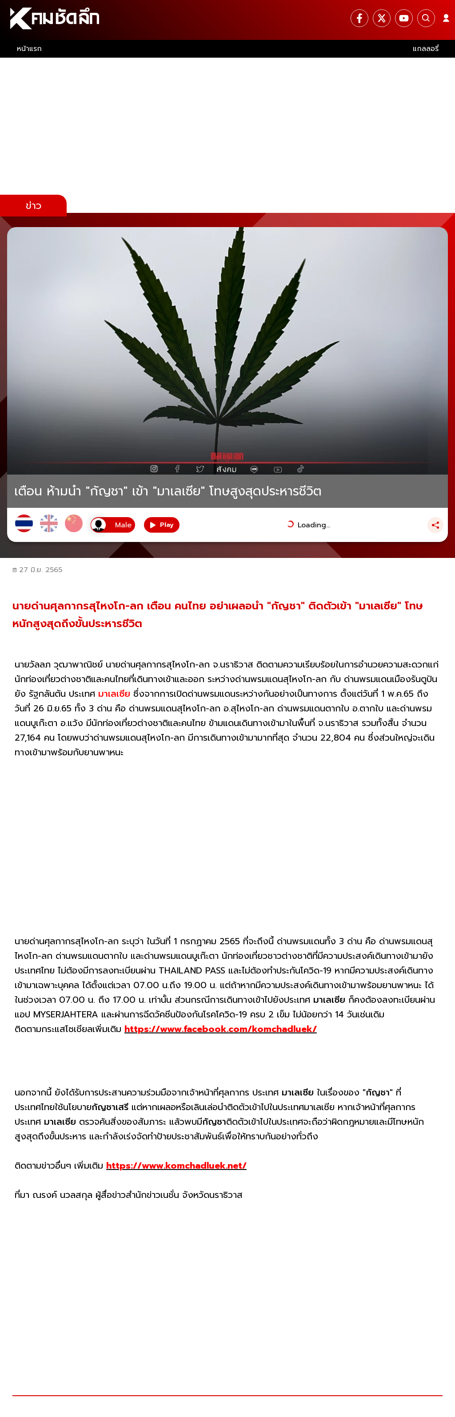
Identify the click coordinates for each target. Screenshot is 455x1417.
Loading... (314, 525)
